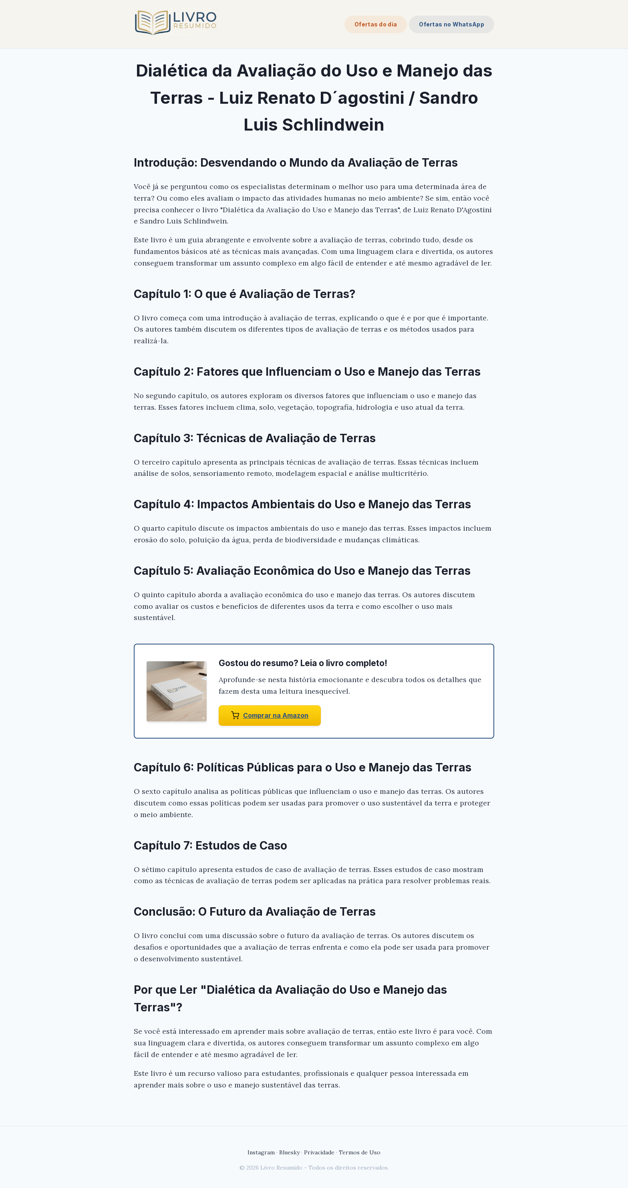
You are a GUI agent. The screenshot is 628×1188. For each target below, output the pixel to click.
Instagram (261, 1152)
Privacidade (319, 1152)
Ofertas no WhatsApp (451, 24)
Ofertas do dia (375, 24)
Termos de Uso (359, 1152)
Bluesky (289, 1152)
